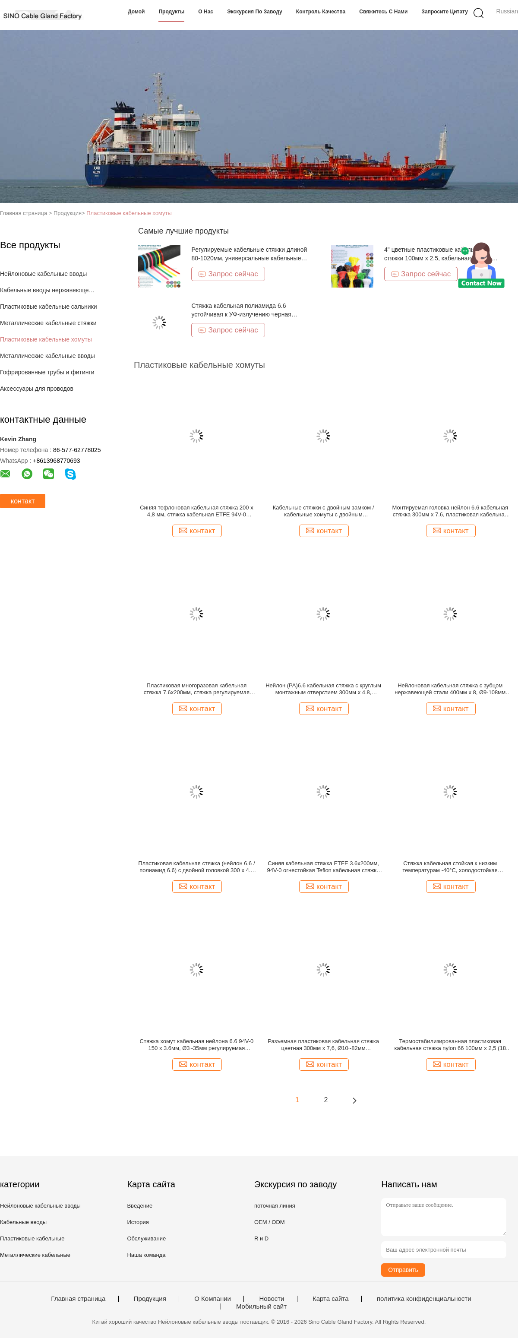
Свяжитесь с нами (383, 12)
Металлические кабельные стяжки (48, 322)
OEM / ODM (269, 1222)
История (137, 1222)
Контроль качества (320, 12)
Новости (271, 1299)
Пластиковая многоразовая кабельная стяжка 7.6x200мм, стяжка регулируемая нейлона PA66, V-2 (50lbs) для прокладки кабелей (196, 689)
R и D (261, 1238)
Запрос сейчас (228, 274)
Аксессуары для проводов (36, 388)
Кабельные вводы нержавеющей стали (49, 290)
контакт (23, 501)
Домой (136, 12)
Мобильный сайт (261, 1306)
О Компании (212, 1299)
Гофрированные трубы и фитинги (47, 372)
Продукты (171, 12)
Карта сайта (331, 1299)
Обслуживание (146, 1238)
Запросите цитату (445, 12)
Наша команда (146, 1255)
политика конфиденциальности (424, 1299)
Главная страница (78, 1299)
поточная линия (274, 1205)
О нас (205, 12)
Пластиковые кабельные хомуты (129, 213)
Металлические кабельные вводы (47, 355)
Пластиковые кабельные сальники (48, 306)
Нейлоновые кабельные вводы (43, 273)
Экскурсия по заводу (254, 12)
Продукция (150, 1299)
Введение (139, 1205)
